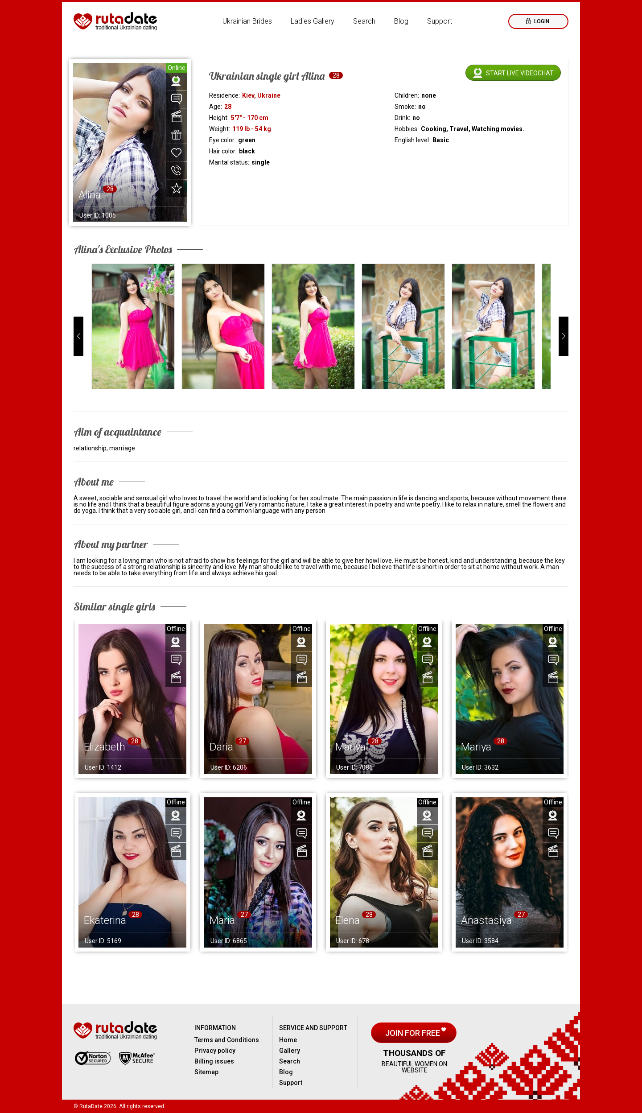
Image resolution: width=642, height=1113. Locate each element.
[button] (78, 336)
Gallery (289, 1050)
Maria (222, 920)
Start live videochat (520, 73)
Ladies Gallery (312, 21)
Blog (401, 21)
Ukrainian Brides (247, 21)
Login (541, 21)
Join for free (413, 1033)
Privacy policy (214, 1050)
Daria (221, 747)
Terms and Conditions (226, 1039)
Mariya (350, 747)
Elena (347, 920)
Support (439, 21)
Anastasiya (486, 920)
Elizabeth (104, 747)
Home (288, 1039)
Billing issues (214, 1061)
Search (364, 21)
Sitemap (206, 1072)
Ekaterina (105, 920)
